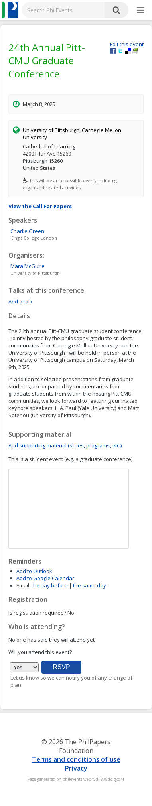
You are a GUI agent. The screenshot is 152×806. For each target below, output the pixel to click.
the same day (89, 585)
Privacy (76, 768)
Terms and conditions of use (76, 759)
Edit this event (127, 44)
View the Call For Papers (40, 206)
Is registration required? (37, 612)
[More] (140, 10)
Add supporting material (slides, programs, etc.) (65, 445)
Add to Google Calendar (45, 578)
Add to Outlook (34, 571)
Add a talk (20, 301)
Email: (23, 585)
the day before (50, 585)
